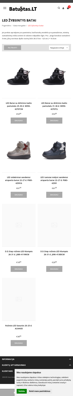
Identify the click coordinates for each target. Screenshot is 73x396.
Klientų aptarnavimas (14, 365)
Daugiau (19, 120)
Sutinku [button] (22, 391)
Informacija (8, 359)
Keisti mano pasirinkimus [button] (39, 391)
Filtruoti (12, 47)
